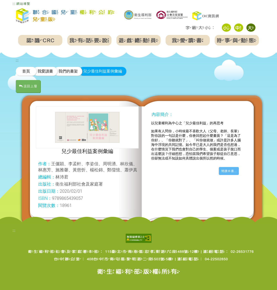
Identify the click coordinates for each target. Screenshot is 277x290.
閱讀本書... (229, 171)
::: (14, 4)
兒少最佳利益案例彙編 (102, 71)
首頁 (26, 71)
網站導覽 (23, 4)
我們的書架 (68, 71)
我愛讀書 (45, 71)
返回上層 (28, 86)
